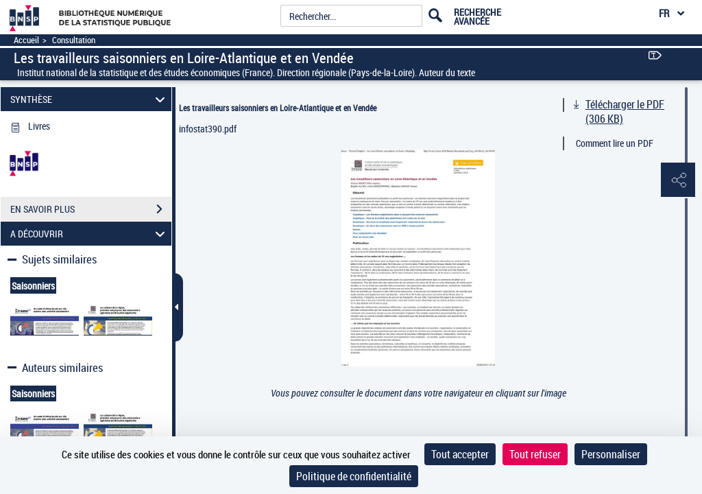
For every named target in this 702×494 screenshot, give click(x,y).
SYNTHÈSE (89, 99)
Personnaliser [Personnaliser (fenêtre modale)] (610, 454)
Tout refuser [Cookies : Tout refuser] (535, 454)
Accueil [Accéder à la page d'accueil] (26, 40)
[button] (678, 180)
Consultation (73, 40)
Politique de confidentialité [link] (353, 476)
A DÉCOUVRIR (89, 234)
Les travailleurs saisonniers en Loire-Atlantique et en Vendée (277, 107)
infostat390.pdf (208, 128)
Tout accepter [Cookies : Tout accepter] (460, 454)
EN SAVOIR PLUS (90, 209)
